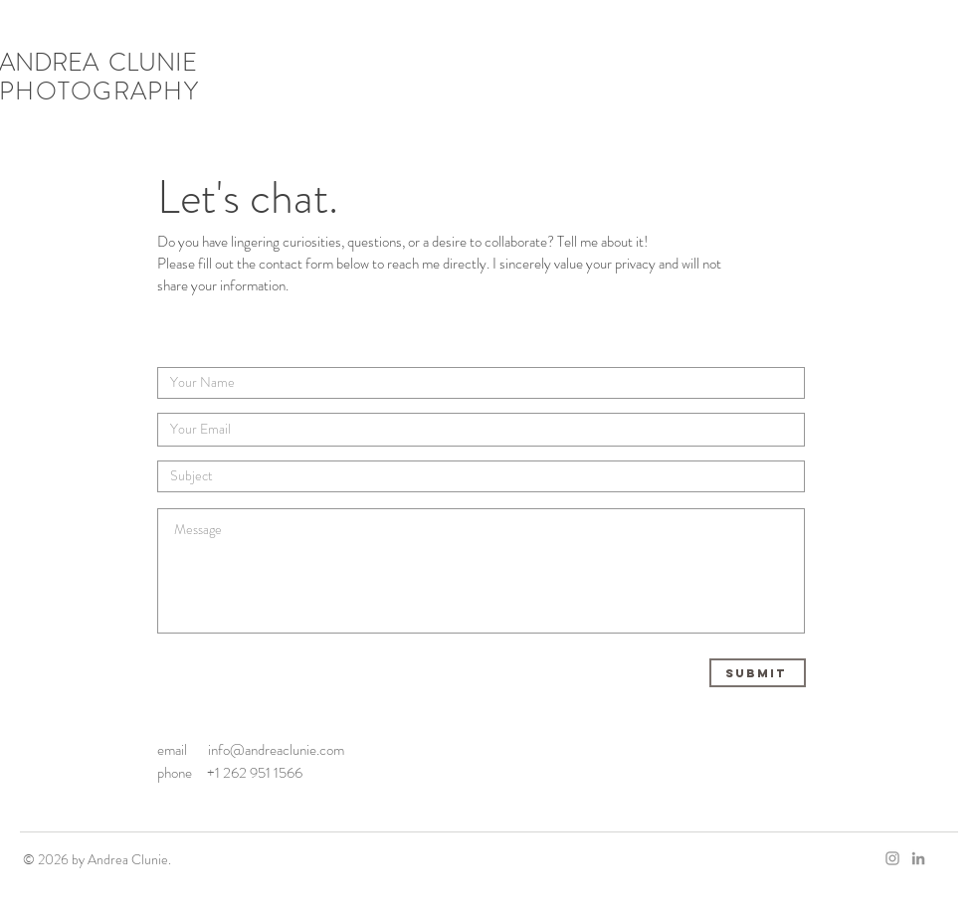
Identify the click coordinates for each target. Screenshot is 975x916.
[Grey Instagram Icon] (892, 858)
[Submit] (757, 672)
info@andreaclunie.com (276, 750)
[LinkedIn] (918, 858)
